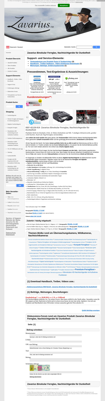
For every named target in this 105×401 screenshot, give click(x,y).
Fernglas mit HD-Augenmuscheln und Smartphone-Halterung (14, 161)
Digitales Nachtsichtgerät (14, 124)
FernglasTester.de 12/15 (37, 92)
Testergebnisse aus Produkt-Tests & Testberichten (50, 62)
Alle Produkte (11, 68)
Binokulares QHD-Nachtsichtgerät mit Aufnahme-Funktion (13, 143)
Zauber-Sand (13, 205)
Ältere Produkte (12, 65)
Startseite (67, 47)
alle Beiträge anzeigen (92, 310)
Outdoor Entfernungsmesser (15, 138)
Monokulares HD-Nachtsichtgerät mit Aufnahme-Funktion (13, 132)
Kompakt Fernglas (12, 127)
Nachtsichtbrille (12, 155)
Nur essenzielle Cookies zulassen (45, 5)
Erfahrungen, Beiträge (13, 88)
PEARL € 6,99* (73, 224)
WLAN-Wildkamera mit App (15, 149)
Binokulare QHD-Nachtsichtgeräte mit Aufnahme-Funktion (13, 168)
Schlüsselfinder (13, 202)
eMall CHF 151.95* (35, 216)
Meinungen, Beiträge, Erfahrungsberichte (47, 66)
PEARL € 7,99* (72, 229)
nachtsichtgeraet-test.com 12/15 (54, 92)
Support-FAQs (11, 84)
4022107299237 (50, 213)
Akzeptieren (64, 5)
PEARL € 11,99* (83, 226)
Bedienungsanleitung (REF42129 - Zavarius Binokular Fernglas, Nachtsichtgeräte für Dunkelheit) (62, 287)
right (99, 117)
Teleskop (10, 152)
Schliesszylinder (14, 212)
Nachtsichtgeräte (12, 115)
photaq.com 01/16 (71, 92)
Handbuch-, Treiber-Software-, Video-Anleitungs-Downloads (54, 64)
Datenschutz (79, 2)
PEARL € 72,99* (38, 210)
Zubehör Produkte (12, 71)
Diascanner (13, 209)
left (27, 117)
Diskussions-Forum (13, 91)
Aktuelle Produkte (12, 62)
